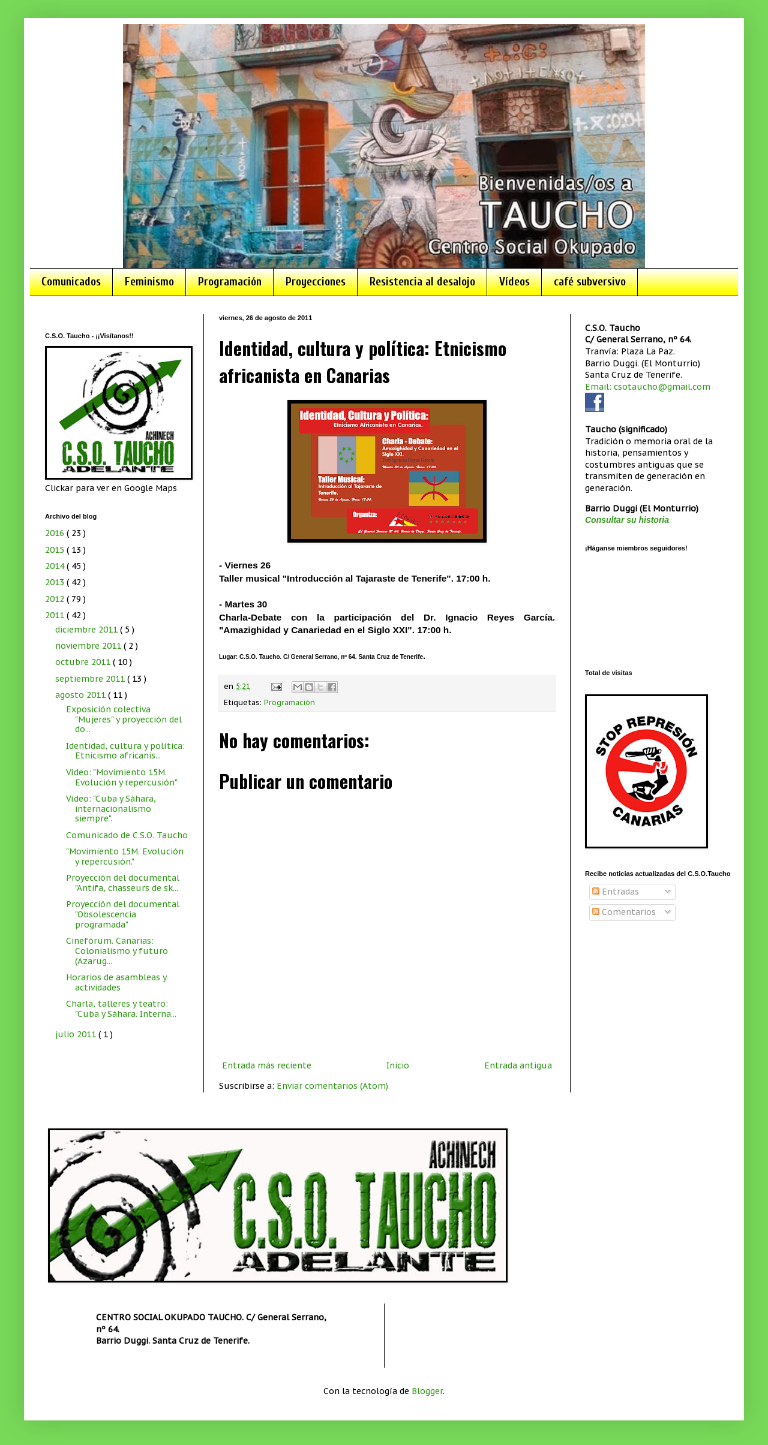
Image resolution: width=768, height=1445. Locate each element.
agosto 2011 (81, 695)
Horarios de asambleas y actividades (116, 982)
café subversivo (590, 281)
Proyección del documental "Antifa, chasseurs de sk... (122, 882)
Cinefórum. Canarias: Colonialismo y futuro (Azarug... (117, 951)
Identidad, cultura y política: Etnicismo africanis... (125, 750)
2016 (56, 533)
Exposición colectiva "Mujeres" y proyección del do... (124, 719)
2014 (56, 566)
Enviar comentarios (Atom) (332, 1085)
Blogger (427, 1391)
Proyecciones (316, 281)
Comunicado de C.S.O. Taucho (127, 835)
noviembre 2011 (89, 645)
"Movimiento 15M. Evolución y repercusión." (125, 856)
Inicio (397, 1065)
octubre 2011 (84, 662)
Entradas (615, 891)
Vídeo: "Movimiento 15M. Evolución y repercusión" (122, 777)
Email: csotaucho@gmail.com (647, 386)
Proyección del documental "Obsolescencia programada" (122, 914)
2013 (56, 582)
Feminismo (149, 281)
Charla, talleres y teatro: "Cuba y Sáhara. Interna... (121, 1008)
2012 (56, 599)
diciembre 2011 (87, 629)
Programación (230, 281)
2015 (56, 549)
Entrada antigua (518, 1065)
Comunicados (71, 281)
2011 (56, 615)
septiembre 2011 (91, 678)
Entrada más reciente (266, 1065)
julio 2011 (76, 1034)
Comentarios (624, 912)
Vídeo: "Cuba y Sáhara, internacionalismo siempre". (111, 808)
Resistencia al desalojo (422, 281)
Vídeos (514, 281)
